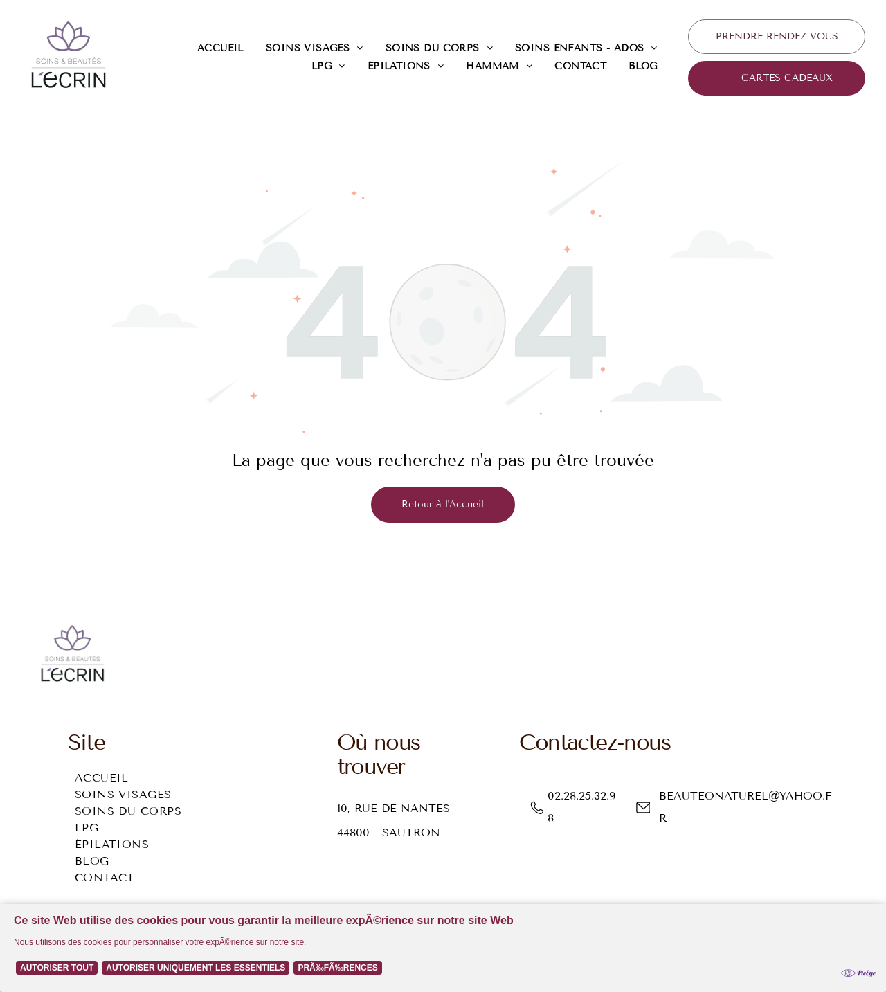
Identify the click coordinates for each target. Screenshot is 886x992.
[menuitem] (220, 48)
